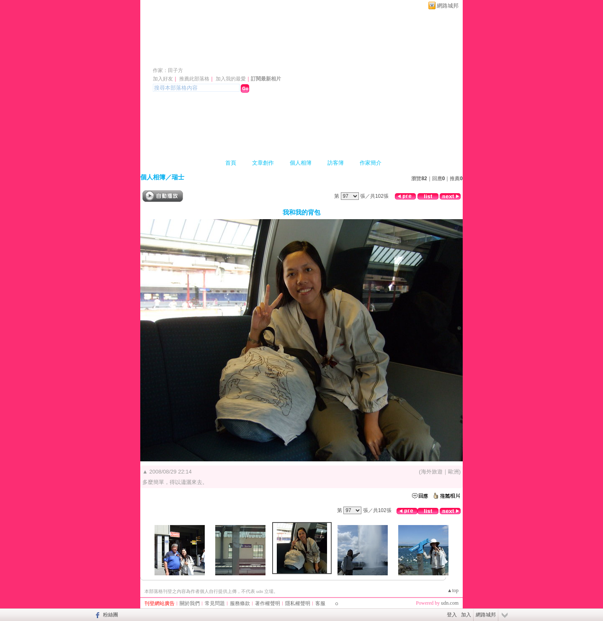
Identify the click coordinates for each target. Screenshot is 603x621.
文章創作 (263, 163)
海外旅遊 (432, 471)
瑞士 (178, 177)
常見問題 (215, 603)
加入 (466, 615)
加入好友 (163, 79)
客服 (320, 603)
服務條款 (240, 603)
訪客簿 (335, 163)
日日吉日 (176, 58)
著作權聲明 (267, 603)
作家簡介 (370, 163)
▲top (453, 590)
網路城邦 (448, 6)
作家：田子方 (168, 70)
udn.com (450, 603)
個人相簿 (301, 163)
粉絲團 (110, 615)
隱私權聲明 (297, 603)
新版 (235, 58)
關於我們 (190, 603)
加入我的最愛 (231, 79)
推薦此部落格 (194, 79)
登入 (452, 615)
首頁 (230, 163)
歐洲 (453, 471)
